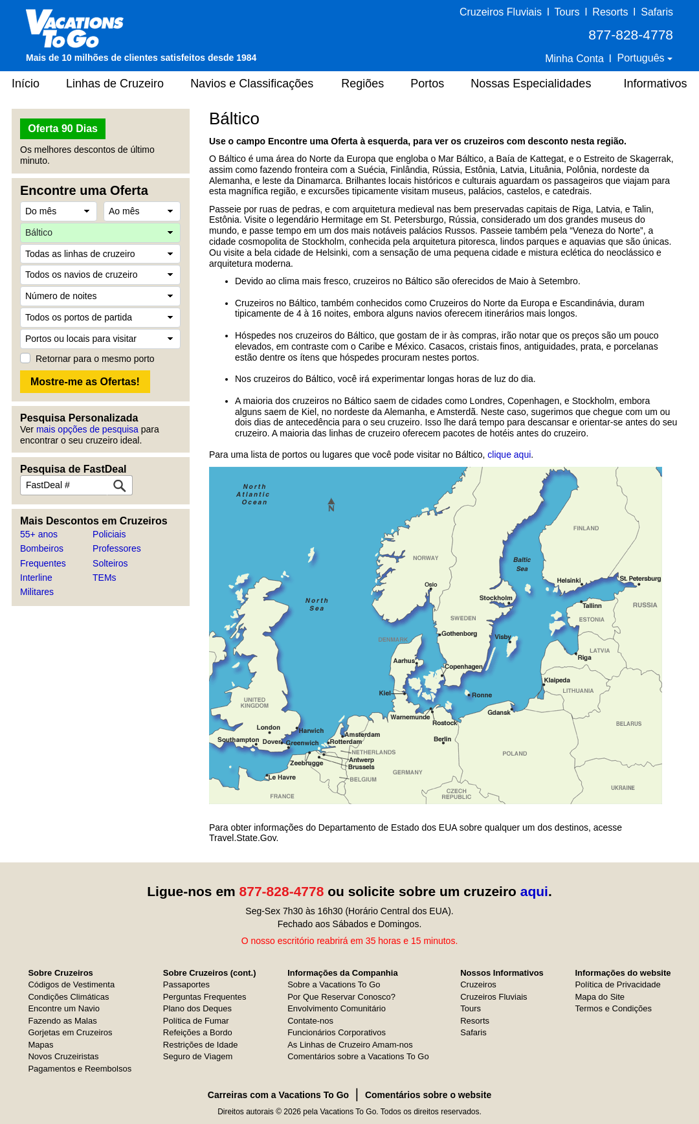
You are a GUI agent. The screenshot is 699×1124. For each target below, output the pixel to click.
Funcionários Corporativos (336, 1032)
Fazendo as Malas (62, 1021)
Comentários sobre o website (428, 1095)
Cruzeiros (478, 984)
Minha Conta (574, 58)
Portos (427, 83)
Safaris (657, 11)
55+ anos (39, 534)
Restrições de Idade (200, 1045)
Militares (37, 592)
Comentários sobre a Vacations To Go (357, 1056)
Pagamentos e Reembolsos (79, 1068)
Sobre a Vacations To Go (333, 984)
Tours (566, 11)
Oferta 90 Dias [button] (63, 128)
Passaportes (186, 984)
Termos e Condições (613, 1008)
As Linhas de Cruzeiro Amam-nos (350, 1045)
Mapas (40, 1045)
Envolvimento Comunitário (336, 1008)
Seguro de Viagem (197, 1056)
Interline (36, 577)
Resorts (610, 11)
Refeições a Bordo (197, 1032)
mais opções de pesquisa (87, 429)
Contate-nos (310, 1021)
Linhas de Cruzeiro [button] (115, 83)
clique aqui (509, 454)
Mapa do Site (600, 997)
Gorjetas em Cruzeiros (70, 1032)
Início (25, 83)
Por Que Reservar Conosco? (341, 997)
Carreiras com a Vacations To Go (278, 1095)
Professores (117, 548)
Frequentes (43, 563)
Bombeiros (41, 548)
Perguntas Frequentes (205, 997)
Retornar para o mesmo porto (95, 359)
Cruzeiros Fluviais (501, 11)
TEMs (104, 577)
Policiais (109, 534)
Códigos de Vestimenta (71, 984)
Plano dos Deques (197, 1008)
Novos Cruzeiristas (63, 1056)
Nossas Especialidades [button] (531, 83)
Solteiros (110, 563)
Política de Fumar (196, 1021)
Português (642, 57)
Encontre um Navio (64, 1008)
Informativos (655, 83)
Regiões (362, 83)
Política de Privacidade (617, 984)
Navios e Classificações (251, 83)
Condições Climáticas (68, 997)
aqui (534, 891)
